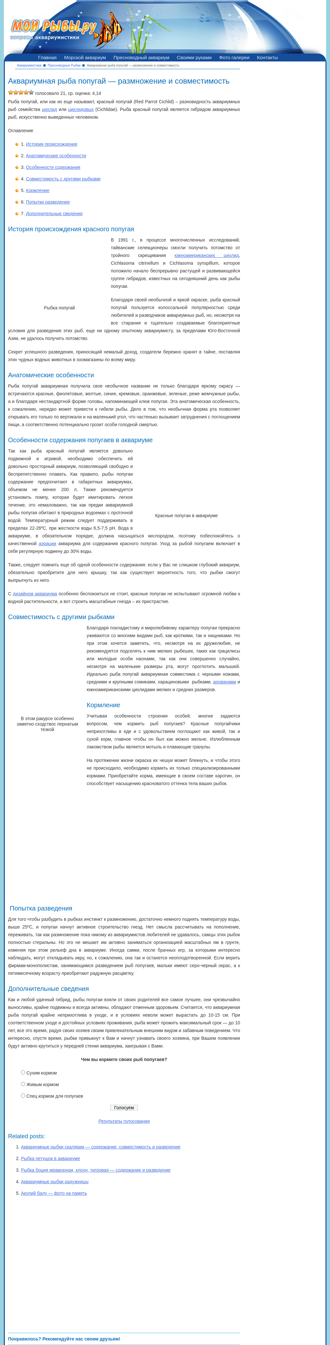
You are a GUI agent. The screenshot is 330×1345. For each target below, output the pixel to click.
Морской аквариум (85, 57)
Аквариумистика (29, 65)
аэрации (47, 543)
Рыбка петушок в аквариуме (50, 1158)
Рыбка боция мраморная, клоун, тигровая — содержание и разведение (95, 1170)
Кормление (38, 190)
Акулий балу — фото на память (54, 1193)
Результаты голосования (124, 1121)
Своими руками (194, 57)
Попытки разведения (48, 202)
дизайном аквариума (35, 593)
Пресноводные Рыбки (64, 65)
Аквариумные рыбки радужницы (55, 1181)
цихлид (49, 109)
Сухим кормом (41, 1072)
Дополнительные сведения (54, 213)
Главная (47, 57)
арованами (224, 681)
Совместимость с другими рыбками (63, 178)
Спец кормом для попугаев (54, 1096)
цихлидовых (80, 109)
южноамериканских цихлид (207, 255)
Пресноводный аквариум (141, 57)
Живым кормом (42, 1084)
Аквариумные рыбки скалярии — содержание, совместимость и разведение (100, 1146)
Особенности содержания (53, 167)
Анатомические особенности (56, 155)
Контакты (267, 57)
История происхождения (51, 144)
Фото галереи (234, 57)
